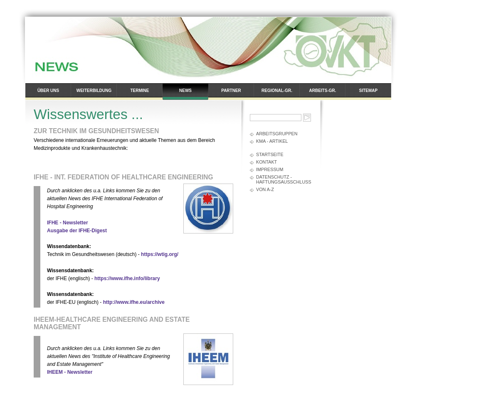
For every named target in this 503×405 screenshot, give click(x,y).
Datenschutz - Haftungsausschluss (283, 179)
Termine (140, 90)
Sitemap (368, 90)
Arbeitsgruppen (277, 133)
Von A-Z (265, 189)
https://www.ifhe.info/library (127, 278)
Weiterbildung (93, 90)
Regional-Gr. (276, 90)
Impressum (269, 169)
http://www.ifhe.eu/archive (134, 302)
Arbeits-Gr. (322, 90)
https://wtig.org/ (159, 254)
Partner (231, 90)
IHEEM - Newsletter (69, 372)
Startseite (270, 154)
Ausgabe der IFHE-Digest (77, 231)
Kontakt (266, 161)
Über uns (48, 90)
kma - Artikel (272, 141)
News (185, 90)
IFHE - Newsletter (67, 223)
